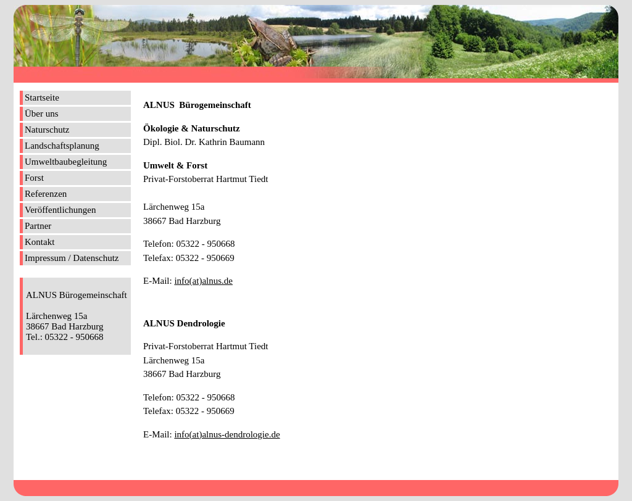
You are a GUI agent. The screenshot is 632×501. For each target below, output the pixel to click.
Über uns (42, 113)
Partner (38, 226)
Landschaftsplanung (62, 146)
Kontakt (39, 242)
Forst (34, 178)
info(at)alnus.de (203, 281)
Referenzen (46, 194)
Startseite (42, 97)
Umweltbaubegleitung (66, 162)
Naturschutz (47, 130)
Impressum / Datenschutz (71, 258)
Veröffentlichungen (60, 210)
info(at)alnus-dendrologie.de (227, 434)
